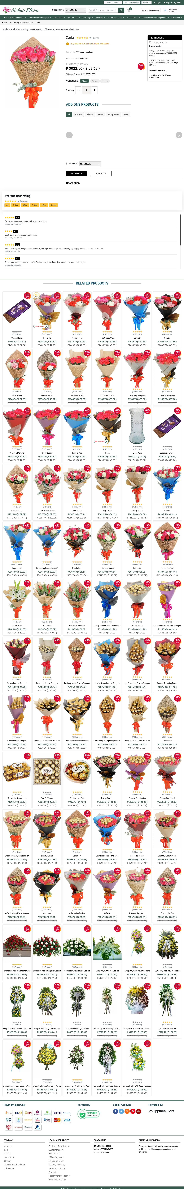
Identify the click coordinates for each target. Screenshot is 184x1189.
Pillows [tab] (90, 114)
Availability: (79, 52)
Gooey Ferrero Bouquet (16, 740)
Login (157, 2)
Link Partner (9, 1167)
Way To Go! (107, 510)
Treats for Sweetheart (17, 798)
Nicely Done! (137, 510)
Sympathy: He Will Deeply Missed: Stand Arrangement (137, 1087)
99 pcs (105, 81)
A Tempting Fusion (77, 913)
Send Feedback (102, 1145)
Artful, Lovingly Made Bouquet (17, 913)
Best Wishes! (16, 510)
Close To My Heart (167, 395)
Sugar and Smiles (167, 453)
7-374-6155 (104, 1152)
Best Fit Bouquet (137, 855)
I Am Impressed (107, 568)
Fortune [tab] (78, 114)
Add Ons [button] (100, 17)
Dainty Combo (107, 798)
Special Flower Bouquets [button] (40, 17)
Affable (107, 913)
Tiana (107, 453)
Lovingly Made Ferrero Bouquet (77, 683)
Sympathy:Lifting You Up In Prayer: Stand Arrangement (47, 1087)
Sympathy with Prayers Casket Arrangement (77, 972)
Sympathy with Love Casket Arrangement (107, 972)
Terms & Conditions (57, 1167)
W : (163, 75)
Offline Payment (56, 1156)
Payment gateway (13, 1104)
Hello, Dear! (17, 395)
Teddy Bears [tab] (113, 114)
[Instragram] (127, 1110)
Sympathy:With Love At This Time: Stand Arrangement (17, 1029)
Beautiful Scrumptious (167, 855)
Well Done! (77, 510)
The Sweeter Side (77, 798)
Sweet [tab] (100, 114)
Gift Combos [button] (73, 17)
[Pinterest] (132, 1110)
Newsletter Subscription (14, 1164)
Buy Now (101, 173)
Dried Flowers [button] (133, 17)
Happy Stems (47, 395)
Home (4, 22)
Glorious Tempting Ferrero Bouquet (167, 684)
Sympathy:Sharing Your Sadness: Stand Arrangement (137, 1029)
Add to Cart (77, 173)
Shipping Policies (56, 1160)
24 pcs (84, 81)
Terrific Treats (47, 798)
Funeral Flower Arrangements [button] (156, 17)
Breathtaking (47, 453)
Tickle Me (47, 338)
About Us (8, 1145)
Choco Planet (16, 338)
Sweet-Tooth (137, 625)
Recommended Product (59, 1175)
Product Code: (76, 58)
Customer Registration (59, 1145)
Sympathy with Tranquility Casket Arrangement (47, 972)
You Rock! (47, 625)
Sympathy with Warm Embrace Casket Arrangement (17, 972)
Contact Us (100, 1139)
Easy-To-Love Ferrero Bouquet (137, 740)
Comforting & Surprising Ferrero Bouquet (107, 742)
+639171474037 (106, 1148)
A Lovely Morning (17, 453)
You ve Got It (17, 625)
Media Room (9, 1156)
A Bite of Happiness (137, 913)
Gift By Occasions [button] (115, 17)
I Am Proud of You (46, 510)
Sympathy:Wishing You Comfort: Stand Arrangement (47, 1029)
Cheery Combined (167, 798)
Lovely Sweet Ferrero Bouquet (107, 683)
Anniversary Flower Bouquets (21, 22)
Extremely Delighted (137, 395)
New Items (146, 2)
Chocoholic (167, 740)
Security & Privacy (57, 1164)
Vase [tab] (126, 114)
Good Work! (77, 568)
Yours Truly (77, 338)
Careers (7, 1153)
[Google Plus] (138, 1110)
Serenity (137, 338)
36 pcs (94, 81)
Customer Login (56, 1149)
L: (153, 75)
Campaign (53, 1171)
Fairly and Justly (107, 395)
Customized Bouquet (150, 10)
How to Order (55, 1153)
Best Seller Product (132, 2)
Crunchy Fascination (137, 798)
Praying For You (167, 913)
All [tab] (69, 114)
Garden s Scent (77, 395)
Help (177, 2)
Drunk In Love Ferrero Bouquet (47, 740)
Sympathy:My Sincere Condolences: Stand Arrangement (167, 1029)
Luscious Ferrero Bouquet (47, 683)
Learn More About (59, 1139)
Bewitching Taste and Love (107, 855)
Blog (6, 1149)
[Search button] (121, 10)
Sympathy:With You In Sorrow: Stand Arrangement (137, 972)
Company (8, 1139)
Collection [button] (176, 17)
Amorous (47, 913)
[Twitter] (121, 1110)
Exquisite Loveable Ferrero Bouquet (77, 742)
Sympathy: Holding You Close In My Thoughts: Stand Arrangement (107, 1087)
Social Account (121, 1104)
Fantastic (137, 568)
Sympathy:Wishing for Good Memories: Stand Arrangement (77, 1029)
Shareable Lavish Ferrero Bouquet (167, 625)
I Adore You (77, 453)
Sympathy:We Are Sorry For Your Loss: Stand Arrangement (107, 1029)
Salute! (167, 338)
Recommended (112, 2)
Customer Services (149, 1139)
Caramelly (77, 855)
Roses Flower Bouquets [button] (15, 17)
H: (174, 75)
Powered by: (155, 1104)
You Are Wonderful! (77, 625)
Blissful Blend (47, 855)
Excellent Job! (167, 568)
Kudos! (167, 510)
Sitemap (7, 1160)
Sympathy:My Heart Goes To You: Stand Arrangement (17, 1087)
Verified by (83, 1104)
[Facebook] (115, 1110)
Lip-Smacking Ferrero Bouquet (137, 683)
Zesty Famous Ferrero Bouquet (107, 625)
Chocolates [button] (59, 17)
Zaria (38, 22)
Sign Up (168, 2)
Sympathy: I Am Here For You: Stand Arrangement (77, 1087)
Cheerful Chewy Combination (17, 855)
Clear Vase (137, 453)
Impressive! (17, 568)
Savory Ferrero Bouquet (17, 683)
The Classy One (107, 338)
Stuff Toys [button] (87, 17)
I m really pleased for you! (47, 568)
